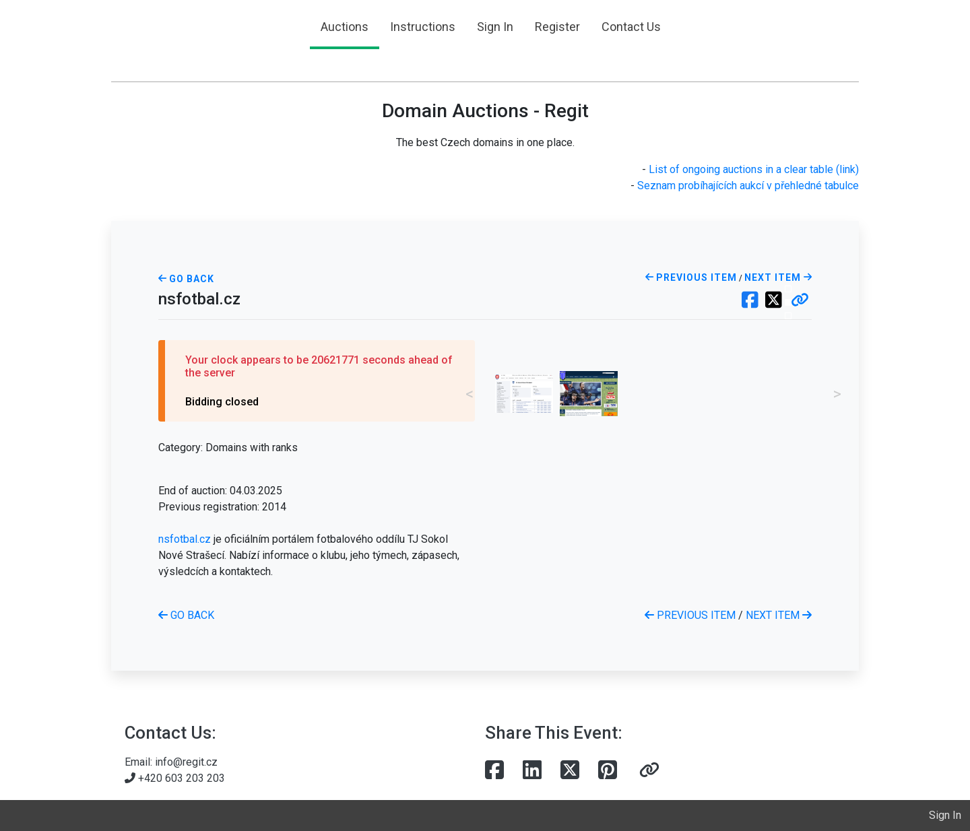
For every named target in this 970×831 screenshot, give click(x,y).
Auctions (344, 27)
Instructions (422, 27)
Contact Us (631, 27)
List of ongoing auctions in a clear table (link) (754, 169)
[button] (800, 301)
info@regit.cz (186, 762)
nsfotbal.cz (184, 539)
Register (557, 27)
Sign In (495, 27)
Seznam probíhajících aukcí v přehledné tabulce (748, 185)
